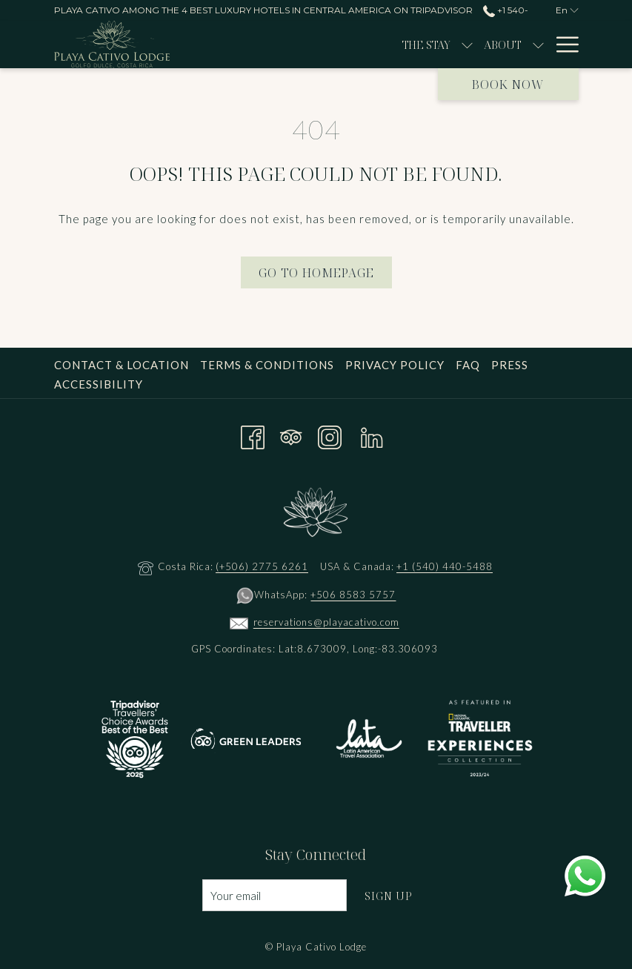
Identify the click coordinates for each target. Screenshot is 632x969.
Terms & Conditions (267, 364)
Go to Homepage (316, 273)
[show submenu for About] (400, 44)
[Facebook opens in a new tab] (253, 434)
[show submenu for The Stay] (329, 44)
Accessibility (98, 384)
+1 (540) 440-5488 (444, 566)
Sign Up (389, 895)
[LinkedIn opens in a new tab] (371, 434)
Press (509, 364)
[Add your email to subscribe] (274, 895)
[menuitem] (288, 44)
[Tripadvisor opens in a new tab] (291, 434)
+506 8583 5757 (353, 595)
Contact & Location (121, 364)
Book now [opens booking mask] (508, 84)
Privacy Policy (395, 364)
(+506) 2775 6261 (262, 566)
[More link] (562, 44)
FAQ (468, 364)
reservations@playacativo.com (326, 622)
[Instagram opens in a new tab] (330, 434)
